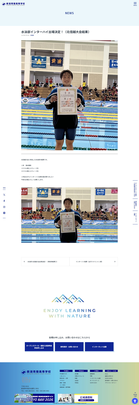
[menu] (135, 4)
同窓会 (76, 382)
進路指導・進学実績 (65, 387)
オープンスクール (94, 380)
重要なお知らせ (109, 376)
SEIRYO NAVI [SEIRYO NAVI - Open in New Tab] (93, 382)
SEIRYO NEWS (109, 378)
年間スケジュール (79, 376)
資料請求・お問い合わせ (111, 380)
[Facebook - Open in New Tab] (4, 201)
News (106, 373)
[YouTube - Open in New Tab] (4, 213)
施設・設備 (63, 382)
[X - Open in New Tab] (4, 194)
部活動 (32, 35)
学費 (91, 376)
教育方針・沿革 (64, 378)
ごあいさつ (63, 376)
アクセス (62, 380)
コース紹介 (62, 385)
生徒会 (76, 380)
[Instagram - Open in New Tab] (4, 207)
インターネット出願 (95, 378)
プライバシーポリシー (111, 382)
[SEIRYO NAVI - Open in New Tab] (35, 398)
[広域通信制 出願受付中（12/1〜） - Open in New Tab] (78, 398)
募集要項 (92, 373)
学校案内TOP (63, 373)
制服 (76, 378)
